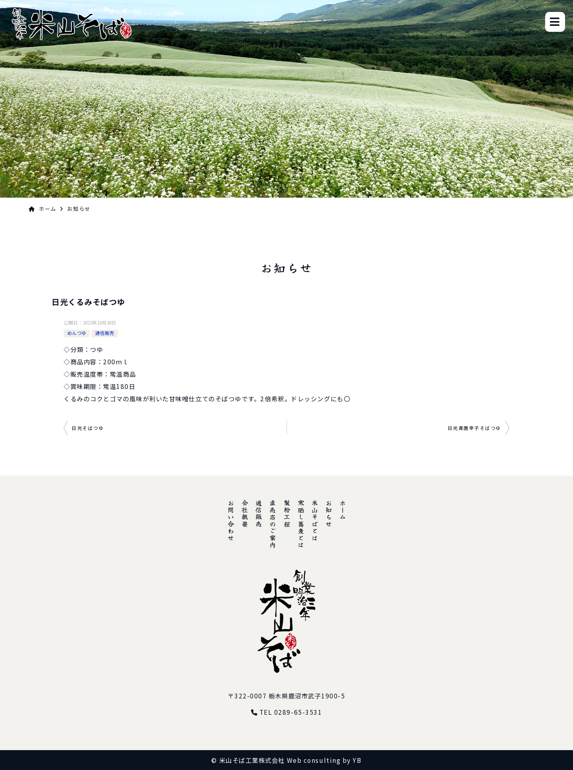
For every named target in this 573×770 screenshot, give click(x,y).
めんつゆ (76, 333)
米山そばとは (315, 520)
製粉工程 (287, 513)
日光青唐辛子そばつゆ (475, 428)
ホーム (48, 208)
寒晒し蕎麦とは (301, 524)
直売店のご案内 (272, 524)
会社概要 (244, 513)
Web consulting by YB (324, 760)
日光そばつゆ (88, 428)
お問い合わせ (231, 520)
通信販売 (104, 333)
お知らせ (328, 513)
